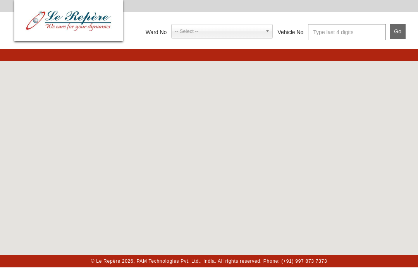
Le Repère (68, 20)
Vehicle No (290, 32)
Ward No (156, 32)
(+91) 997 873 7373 (304, 261)
